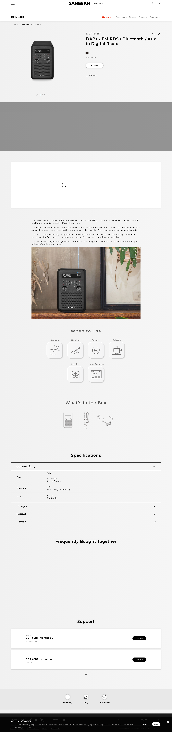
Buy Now (99, 66)
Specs (132, 17)
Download (136, 638)
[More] (86, 675)
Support (155, 17)
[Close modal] (168, 722)
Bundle (143, 17)
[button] (37, 95)
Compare (93, 77)
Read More (117, 724)
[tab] (86, 466)
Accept (148, 724)
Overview (107, 17)
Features (121, 17)
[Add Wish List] (153, 34)
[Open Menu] (12, 8)
